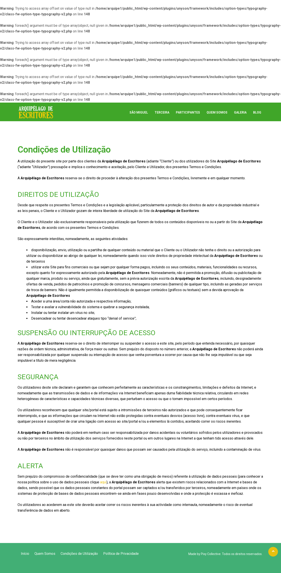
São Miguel (139, 112)
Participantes (188, 112)
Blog (257, 112)
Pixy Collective (211, 554)
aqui (103, 482)
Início (25, 554)
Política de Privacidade (121, 554)
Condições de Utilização (79, 554)
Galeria (240, 112)
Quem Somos (217, 112)
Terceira (162, 112)
